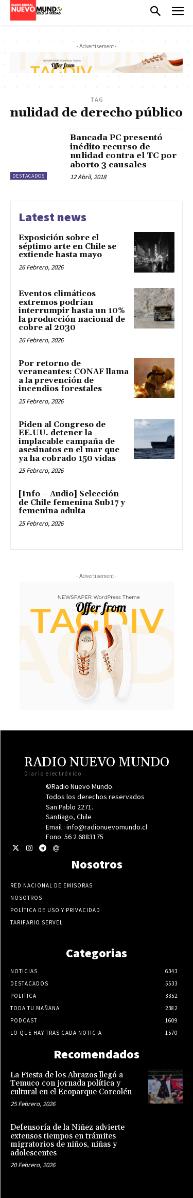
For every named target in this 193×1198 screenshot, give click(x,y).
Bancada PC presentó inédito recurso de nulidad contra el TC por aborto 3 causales (123, 151)
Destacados (28, 175)
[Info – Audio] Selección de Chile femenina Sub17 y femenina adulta (72, 502)
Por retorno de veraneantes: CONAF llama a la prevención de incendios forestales (74, 376)
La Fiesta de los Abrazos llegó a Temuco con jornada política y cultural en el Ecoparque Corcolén (71, 1083)
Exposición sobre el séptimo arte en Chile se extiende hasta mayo (67, 246)
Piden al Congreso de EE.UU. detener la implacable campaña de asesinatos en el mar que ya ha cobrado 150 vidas (69, 441)
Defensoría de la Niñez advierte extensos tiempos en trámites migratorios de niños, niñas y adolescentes (67, 1140)
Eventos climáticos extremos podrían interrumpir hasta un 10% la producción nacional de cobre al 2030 (72, 311)
